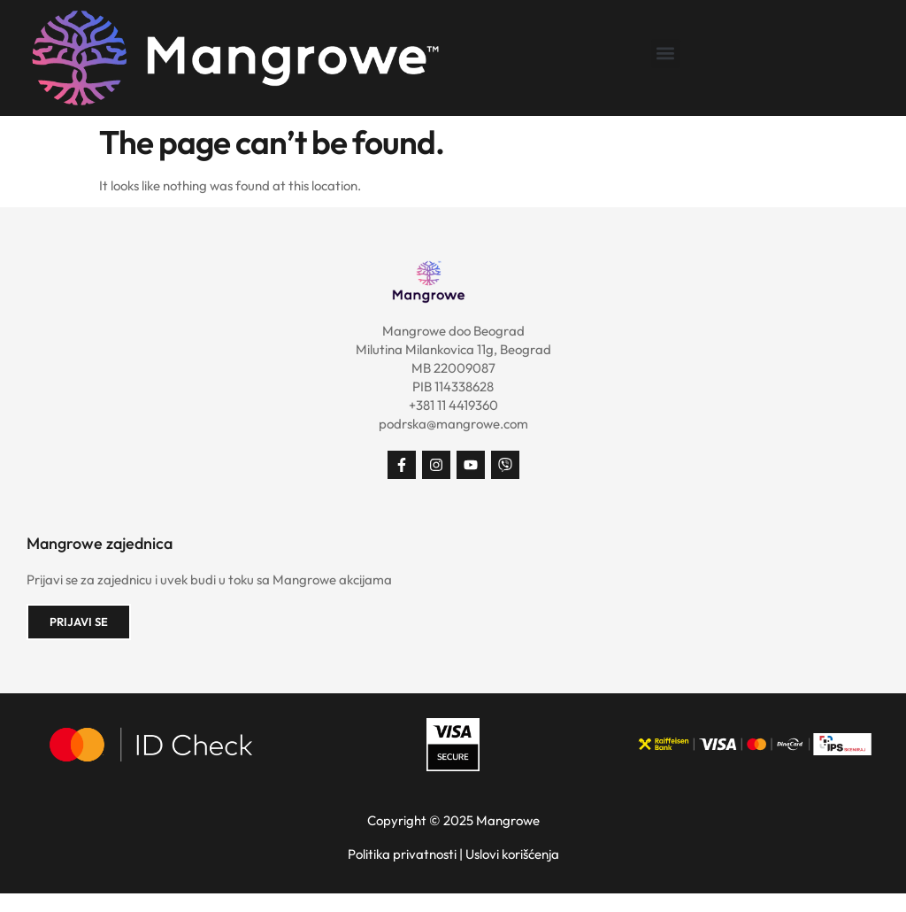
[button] (665, 53)
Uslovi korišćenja (512, 854)
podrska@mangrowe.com (453, 423)
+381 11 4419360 (453, 405)
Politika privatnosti (402, 854)
